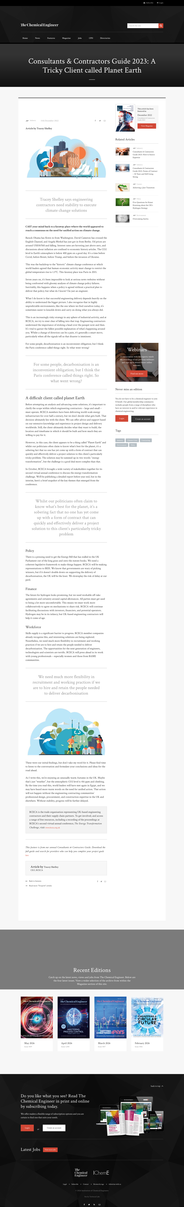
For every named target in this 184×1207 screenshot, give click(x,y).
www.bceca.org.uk (54, 826)
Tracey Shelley (53, 866)
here (28, 854)
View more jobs (51, 1146)
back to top (155, 1085)
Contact (85, 1181)
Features (43, 38)
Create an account (144, 414)
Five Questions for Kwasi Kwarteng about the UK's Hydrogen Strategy (143, 202)
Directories (85, 38)
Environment (141, 213)
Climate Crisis (134, 435)
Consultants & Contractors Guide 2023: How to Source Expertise (144, 153)
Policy (139, 196)
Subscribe (148, 3)
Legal (62, 1181)
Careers (139, 183)
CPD (74, 38)
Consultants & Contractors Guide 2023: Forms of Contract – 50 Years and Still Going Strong (145, 171)
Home (24, 38)
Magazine (56, 38)
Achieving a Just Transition (144, 186)
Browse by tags (99, 1181)
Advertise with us (117, 1181)
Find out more (136, 369)
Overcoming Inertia (141, 216)
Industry (33, 120)
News (33, 38)
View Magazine (147, 124)
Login (160, 3)
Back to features (35, 880)
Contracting (148, 435)
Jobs (66, 38)
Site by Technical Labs (92, 1192)
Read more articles (41, 884)
